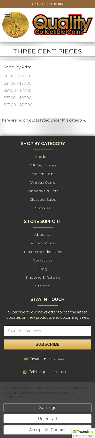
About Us (42, 234)
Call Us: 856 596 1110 (47, 4)
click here (56, 359)
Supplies (42, 208)
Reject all (47, 418)
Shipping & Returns (43, 277)
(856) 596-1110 (54, 372)
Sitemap (42, 286)
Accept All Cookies (47, 429)
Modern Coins (42, 173)
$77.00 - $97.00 (17, 97)
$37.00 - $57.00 (17, 83)
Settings (47, 407)
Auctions (42, 156)
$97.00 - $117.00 (18, 104)
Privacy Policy (43, 243)
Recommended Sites (43, 251)
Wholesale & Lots (42, 191)
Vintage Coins (42, 182)
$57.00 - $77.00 (17, 90)
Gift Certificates (43, 165)
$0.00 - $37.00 (17, 76)
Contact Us (42, 260)
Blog (43, 269)
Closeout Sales (43, 199)
